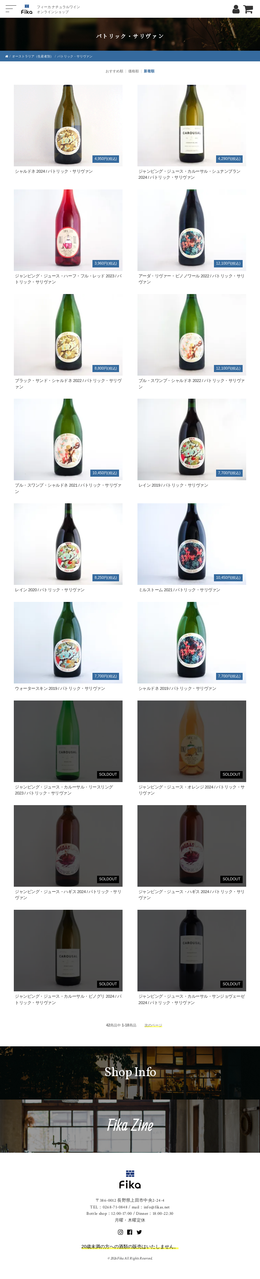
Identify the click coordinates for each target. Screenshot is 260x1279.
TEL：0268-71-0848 (109, 1207)
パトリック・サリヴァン (74, 56)
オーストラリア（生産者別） (32, 56)
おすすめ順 (114, 71)
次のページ (153, 1025)
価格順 (133, 71)
